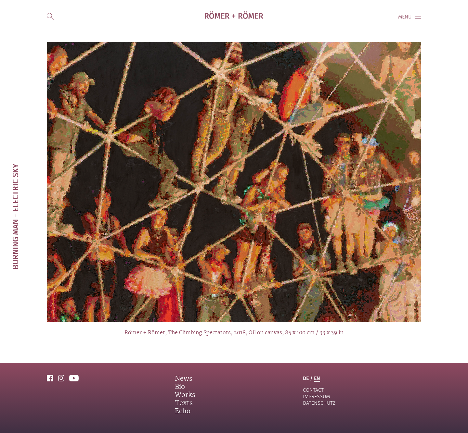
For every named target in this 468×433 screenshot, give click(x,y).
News (183, 379)
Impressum (316, 396)
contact (313, 390)
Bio (180, 387)
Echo (182, 411)
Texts (184, 403)
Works (185, 395)
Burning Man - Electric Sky (15, 216)
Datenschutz (319, 403)
